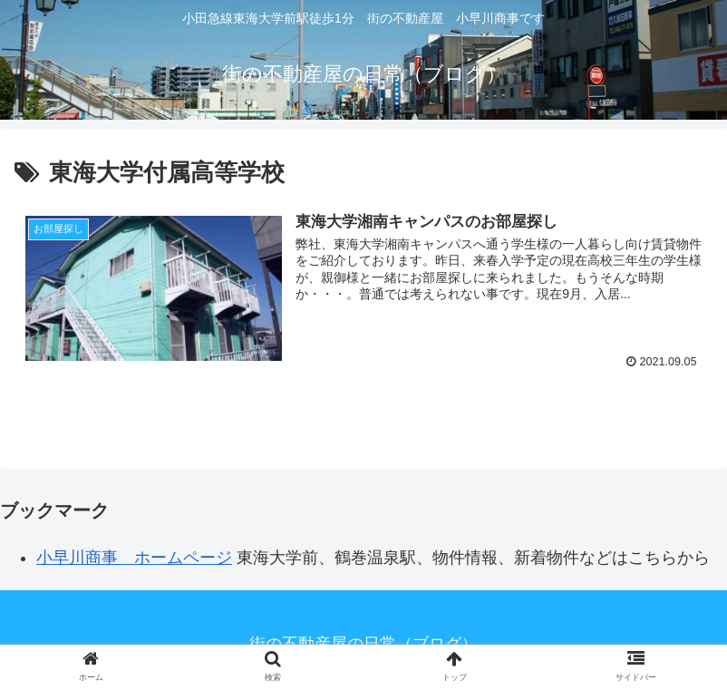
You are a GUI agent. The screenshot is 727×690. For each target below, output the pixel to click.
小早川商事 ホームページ (134, 558)
